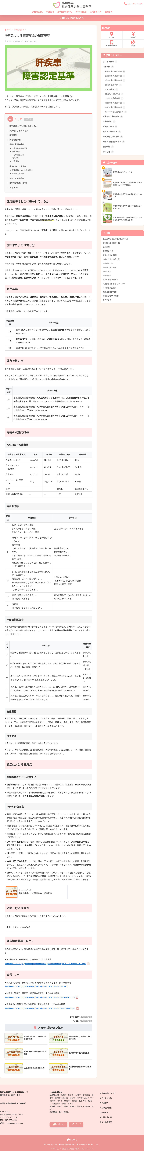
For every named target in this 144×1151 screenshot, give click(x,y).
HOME (72, 1139)
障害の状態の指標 (17, 144)
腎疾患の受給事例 (114, 94)
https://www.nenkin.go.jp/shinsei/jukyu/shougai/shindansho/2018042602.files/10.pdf (41, 1008)
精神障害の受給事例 (115, 71)
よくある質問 (110, 61)
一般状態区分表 (18, 155)
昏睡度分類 (16, 151)
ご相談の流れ (37, 12)
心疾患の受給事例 (114, 98)
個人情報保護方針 (67, 1144)
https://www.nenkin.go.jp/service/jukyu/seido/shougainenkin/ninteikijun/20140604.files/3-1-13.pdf (46, 963)
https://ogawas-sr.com (15, 1123)
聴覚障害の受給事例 (115, 107)
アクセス (112, 35)
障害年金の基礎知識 (113, 117)
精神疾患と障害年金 (113, 137)
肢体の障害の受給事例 (116, 112)
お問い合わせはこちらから (72, 18)
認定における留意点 (18, 166)
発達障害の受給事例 (115, 80)
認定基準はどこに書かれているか (23, 126)
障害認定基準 (86, 1017)
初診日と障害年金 (112, 132)
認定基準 (13, 135)
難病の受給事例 (113, 85)
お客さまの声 (95, 12)
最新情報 (108, 147)
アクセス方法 (106, 1098)
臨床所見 (15, 158)
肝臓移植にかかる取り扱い (22, 170)
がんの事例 (111, 89)
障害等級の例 (15, 140)
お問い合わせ (81, 12)
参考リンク (14, 187)
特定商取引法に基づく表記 (88, 1144)
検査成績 (15, 161)
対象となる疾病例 (17, 178)
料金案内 (50, 12)
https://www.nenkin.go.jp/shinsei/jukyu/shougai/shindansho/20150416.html (37, 986)
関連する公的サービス (114, 142)
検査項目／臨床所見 (19, 148)
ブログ (133, 43)
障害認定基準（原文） (19, 183)
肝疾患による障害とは (19, 131)
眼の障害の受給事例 (115, 103)
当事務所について (64, 12)
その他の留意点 (18, 173)
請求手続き (109, 122)
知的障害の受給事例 (115, 76)
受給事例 (108, 12)
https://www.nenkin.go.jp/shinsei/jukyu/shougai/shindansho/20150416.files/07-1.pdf (41, 997)
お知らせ (108, 152)
